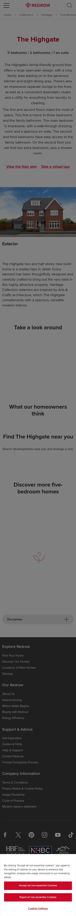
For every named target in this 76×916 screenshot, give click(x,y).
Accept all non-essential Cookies (38, 885)
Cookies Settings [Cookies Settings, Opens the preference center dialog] (38, 908)
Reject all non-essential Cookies (37, 897)
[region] (38, 885)
